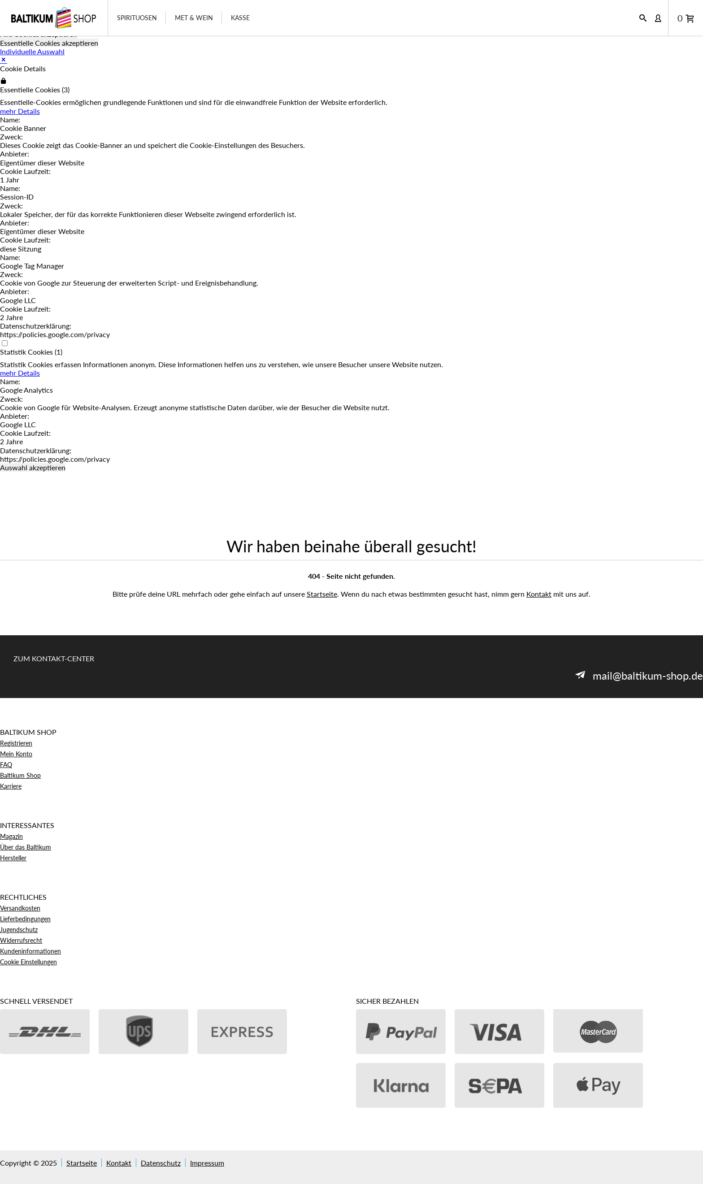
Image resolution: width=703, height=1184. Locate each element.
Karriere (11, 786)
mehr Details (20, 111)
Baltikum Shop (20, 775)
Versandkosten (20, 908)
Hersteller (13, 858)
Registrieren (16, 743)
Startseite (322, 594)
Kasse (240, 18)
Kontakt (538, 594)
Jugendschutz (19, 929)
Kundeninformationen (30, 951)
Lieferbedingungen (25, 919)
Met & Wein (194, 18)
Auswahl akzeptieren (32, 467)
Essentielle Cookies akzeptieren (49, 43)
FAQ (6, 764)
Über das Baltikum (25, 847)
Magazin (11, 836)
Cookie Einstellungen (28, 962)
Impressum (207, 1162)
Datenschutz (161, 1162)
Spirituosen (137, 18)
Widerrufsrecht (21, 940)
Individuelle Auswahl (32, 51)
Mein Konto (16, 754)
